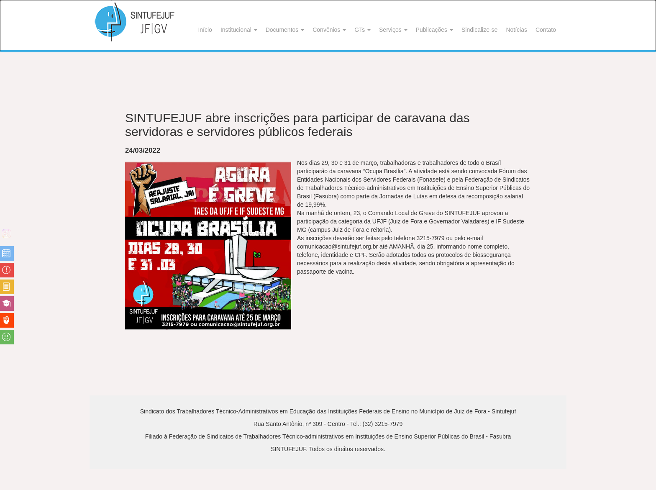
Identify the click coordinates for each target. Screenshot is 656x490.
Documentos (285, 29)
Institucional (238, 29)
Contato (546, 29)
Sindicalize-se (479, 29)
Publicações (434, 29)
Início (205, 29)
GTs (362, 29)
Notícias (516, 29)
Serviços (393, 29)
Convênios (329, 29)
